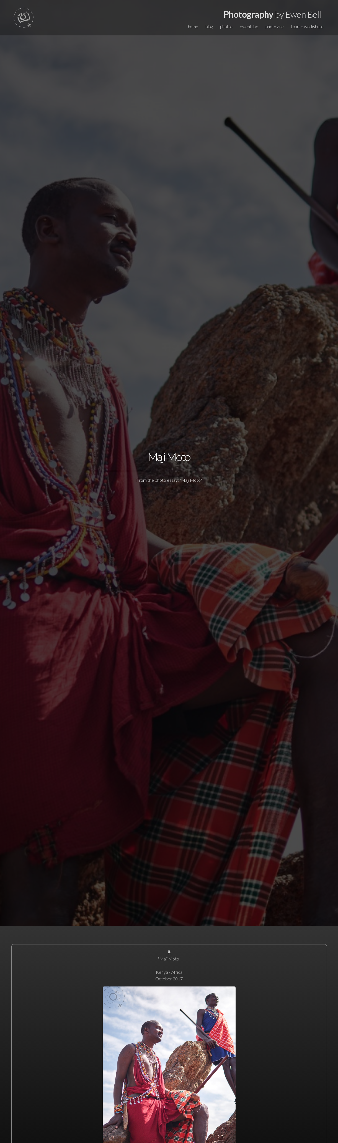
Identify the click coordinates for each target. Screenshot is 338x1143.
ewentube (249, 26)
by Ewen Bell (272, 14)
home (193, 26)
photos (226, 26)
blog (209, 26)
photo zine (274, 26)
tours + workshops (307, 26)
